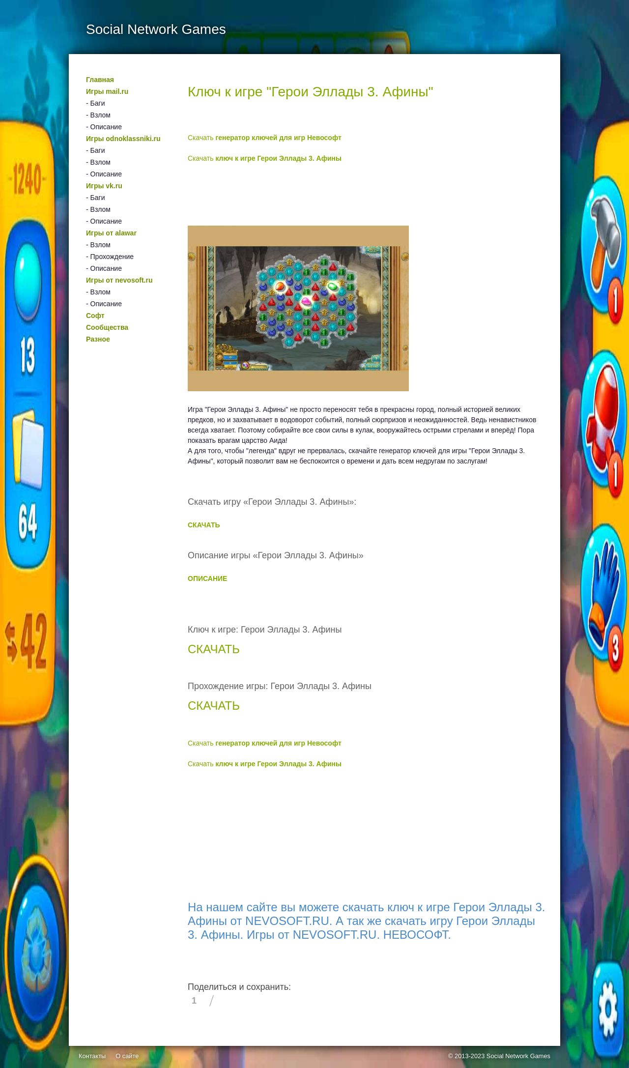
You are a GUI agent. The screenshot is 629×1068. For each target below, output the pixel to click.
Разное (98, 339)
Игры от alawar (111, 233)
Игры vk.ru (104, 186)
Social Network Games (518, 1056)
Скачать (265, 138)
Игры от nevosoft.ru (119, 280)
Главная (100, 80)
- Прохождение (110, 256)
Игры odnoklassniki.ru (123, 139)
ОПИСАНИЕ (207, 578)
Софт (95, 315)
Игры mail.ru (107, 91)
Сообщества (107, 327)
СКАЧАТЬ (204, 525)
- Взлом (98, 115)
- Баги (95, 103)
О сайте (127, 1056)
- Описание (104, 127)
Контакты (92, 1056)
